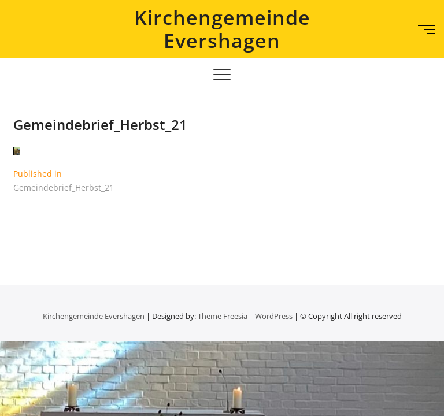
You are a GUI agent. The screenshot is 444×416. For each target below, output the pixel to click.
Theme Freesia (222, 316)
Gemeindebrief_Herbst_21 (100, 124)
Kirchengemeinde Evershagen (222, 29)
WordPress (274, 316)
